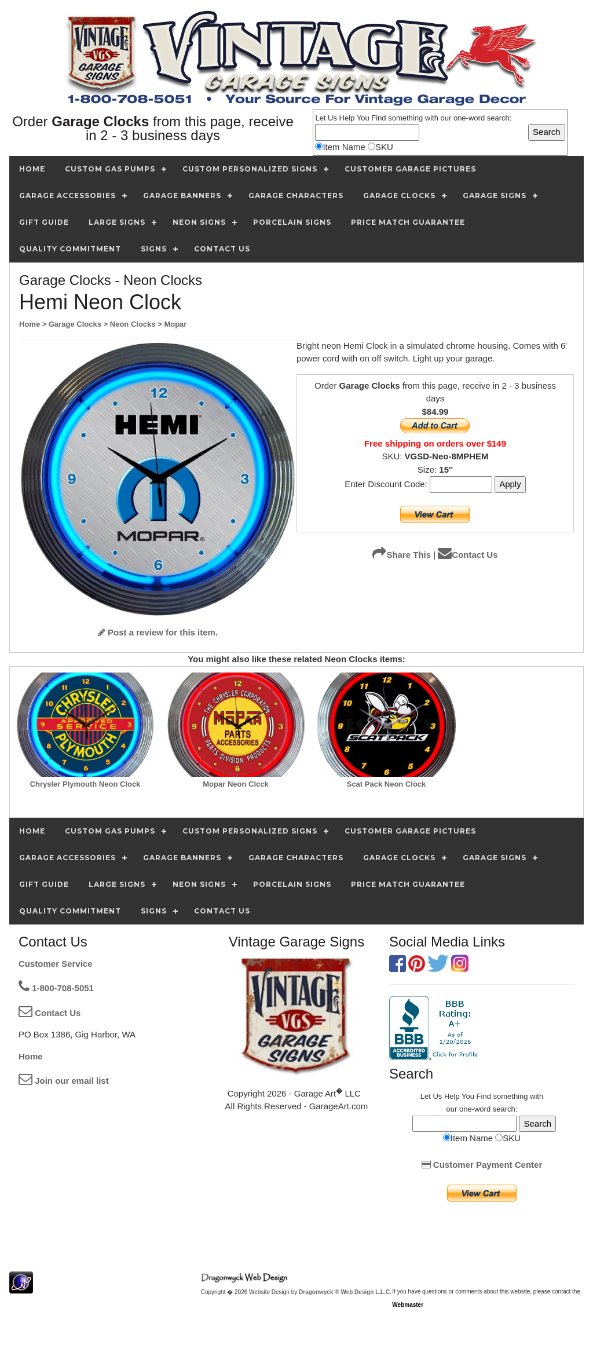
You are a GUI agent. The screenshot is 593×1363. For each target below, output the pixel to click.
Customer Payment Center (482, 1165)
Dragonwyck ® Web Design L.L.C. (345, 1292)
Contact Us (467, 555)
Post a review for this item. (158, 632)
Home (31, 1056)
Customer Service (56, 964)
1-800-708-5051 (56, 988)
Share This (401, 555)
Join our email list (64, 1081)
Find (378, 118)
